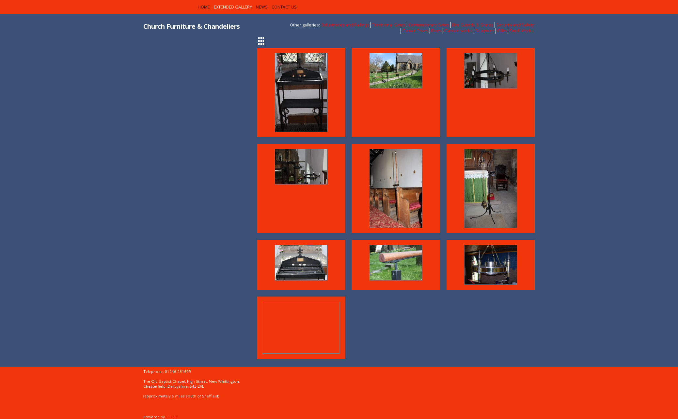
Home (204, 7)
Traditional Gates (388, 25)
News (262, 7)
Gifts (502, 31)
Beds (436, 31)
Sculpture (484, 31)
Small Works (522, 31)
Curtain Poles (415, 31)
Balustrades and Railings (345, 25)
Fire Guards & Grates (472, 25)
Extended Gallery (233, 7)
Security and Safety (515, 25)
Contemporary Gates (428, 25)
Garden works (458, 31)
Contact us (284, 7)
